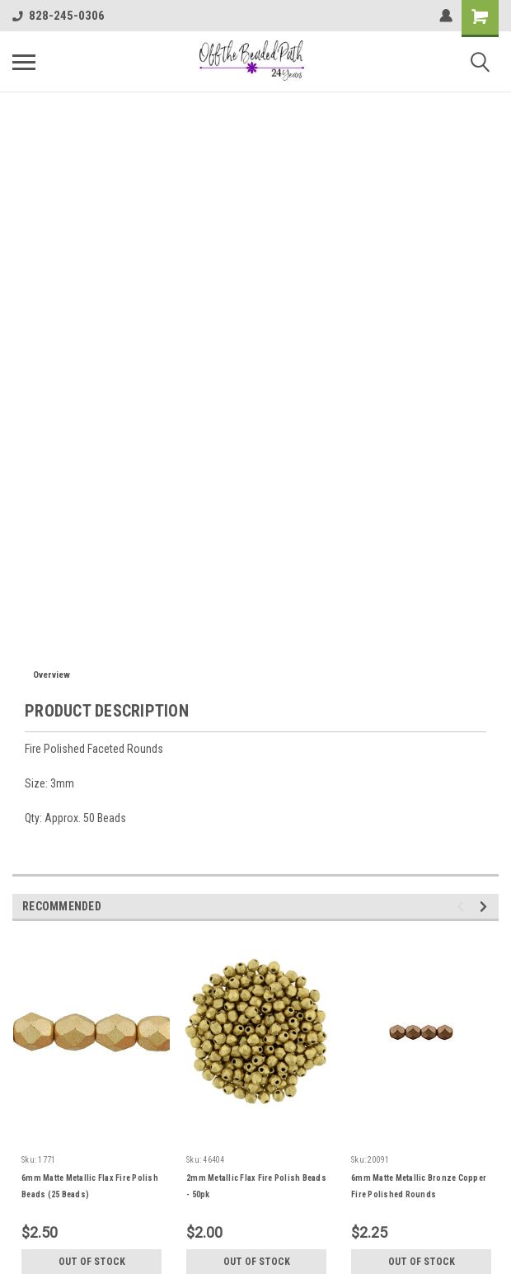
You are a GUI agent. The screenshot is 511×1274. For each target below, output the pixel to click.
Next (486, 906)
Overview (51, 675)
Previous (463, 906)
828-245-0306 (58, 15)
